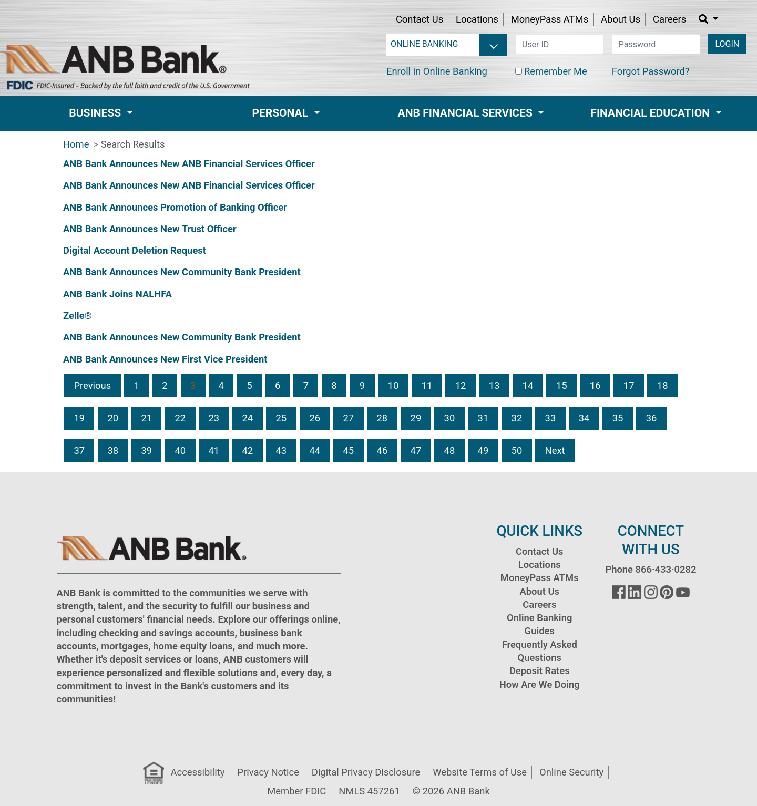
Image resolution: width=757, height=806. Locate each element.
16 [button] (595, 385)
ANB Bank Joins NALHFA (117, 293)
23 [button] (213, 417)
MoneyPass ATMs (549, 19)
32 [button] (517, 417)
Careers (669, 19)
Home (76, 144)
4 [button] (221, 385)
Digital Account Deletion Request (134, 250)
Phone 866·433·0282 (650, 569)
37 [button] (79, 450)
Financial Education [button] (651, 113)
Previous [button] (92, 385)
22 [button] (180, 417)
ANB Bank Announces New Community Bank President (182, 271)
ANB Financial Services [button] (466, 113)
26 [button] (315, 417)
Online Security (571, 772)
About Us (620, 19)
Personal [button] (281, 113)
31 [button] (483, 417)
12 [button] (460, 385)
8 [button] (333, 385)
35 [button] (617, 417)
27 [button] (348, 417)
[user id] (559, 44)
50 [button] (517, 450)
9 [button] (362, 385)
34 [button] (584, 417)
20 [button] (112, 417)
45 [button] (348, 450)
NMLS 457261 (369, 791)
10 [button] (393, 385)
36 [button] (651, 417)
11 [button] (427, 385)
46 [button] (382, 450)
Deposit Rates (539, 670)
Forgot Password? (651, 71)
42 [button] (247, 450)
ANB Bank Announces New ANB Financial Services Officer (189, 163)
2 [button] (164, 385)
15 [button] (561, 385)
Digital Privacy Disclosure (366, 772)
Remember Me (555, 71)
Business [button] (96, 113)
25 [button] (281, 417)
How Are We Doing (539, 684)
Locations (477, 19)
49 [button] (483, 450)
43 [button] (281, 450)
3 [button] (193, 385)
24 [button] (247, 417)
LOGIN (727, 44)
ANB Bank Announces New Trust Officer (150, 228)
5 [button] (249, 385)
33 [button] (550, 417)
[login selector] (446, 44)
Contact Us (419, 19)
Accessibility (198, 772)
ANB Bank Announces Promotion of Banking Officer (175, 207)
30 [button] (449, 417)
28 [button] (382, 417)
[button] (708, 19)
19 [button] (79, 417)
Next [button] (555, 450)
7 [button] (306, 385)
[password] (656, 44)
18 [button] (662, 385)
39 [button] (146, 450)
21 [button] (146, 417)
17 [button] (629, 385)
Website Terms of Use (480, 772)
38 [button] (112, 450)
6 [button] (277, 385)
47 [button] (416, 450)
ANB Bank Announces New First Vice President (165, 359)
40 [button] (180, 450)
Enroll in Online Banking (436, 71)
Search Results (133, 144)
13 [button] (494, 385)
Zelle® (77, 315)
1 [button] (136, 385)
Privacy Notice (268, 772)
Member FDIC (296, 791)
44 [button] (315, 450)
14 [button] (528, 385)
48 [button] (449, 450)
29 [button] (416, 417)
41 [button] (213, 450)
